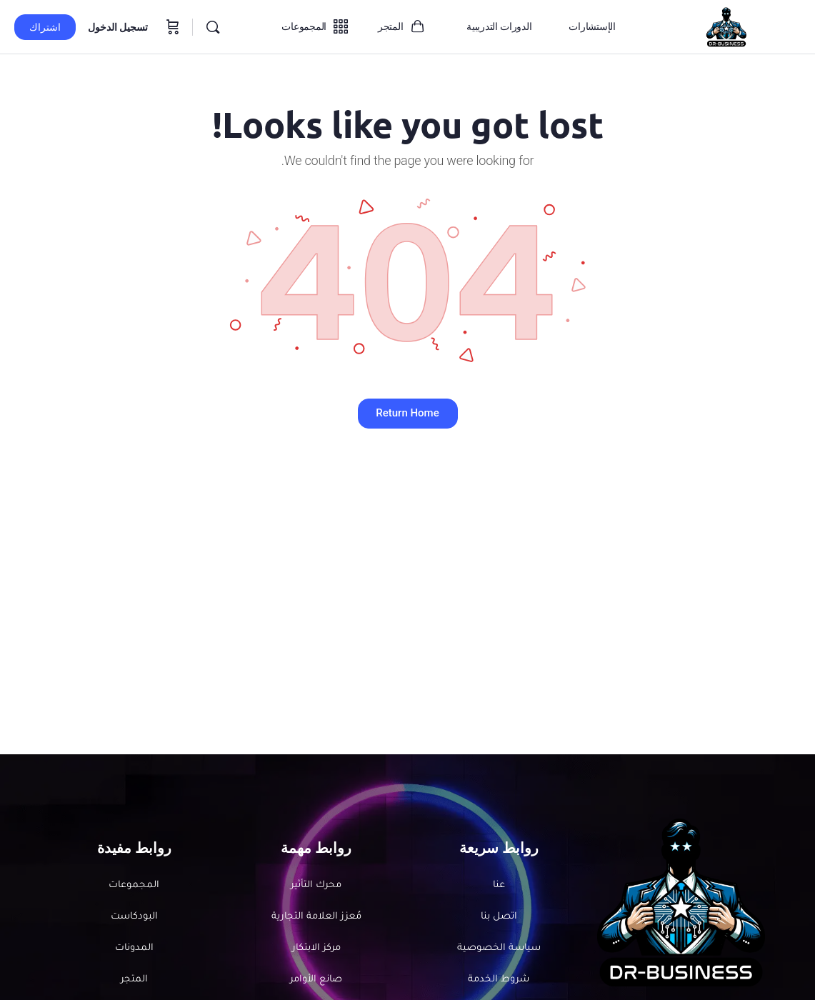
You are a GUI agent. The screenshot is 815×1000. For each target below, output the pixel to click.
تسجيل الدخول (118, 27)
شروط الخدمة (498, 982)
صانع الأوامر (316, 982)
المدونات (134, 950)
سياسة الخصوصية (499, 950)
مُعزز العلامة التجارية (316, 918)
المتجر (134, 982)
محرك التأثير (316, 885)
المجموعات (134, 885)
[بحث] (213, 27)
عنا (499, 885)
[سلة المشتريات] (171, 27)
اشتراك (45, 27)
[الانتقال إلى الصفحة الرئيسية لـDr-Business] (726, 26)
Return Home (407, 412)
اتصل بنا (499, 918)
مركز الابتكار (316, 950)
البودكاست (134, 918)
